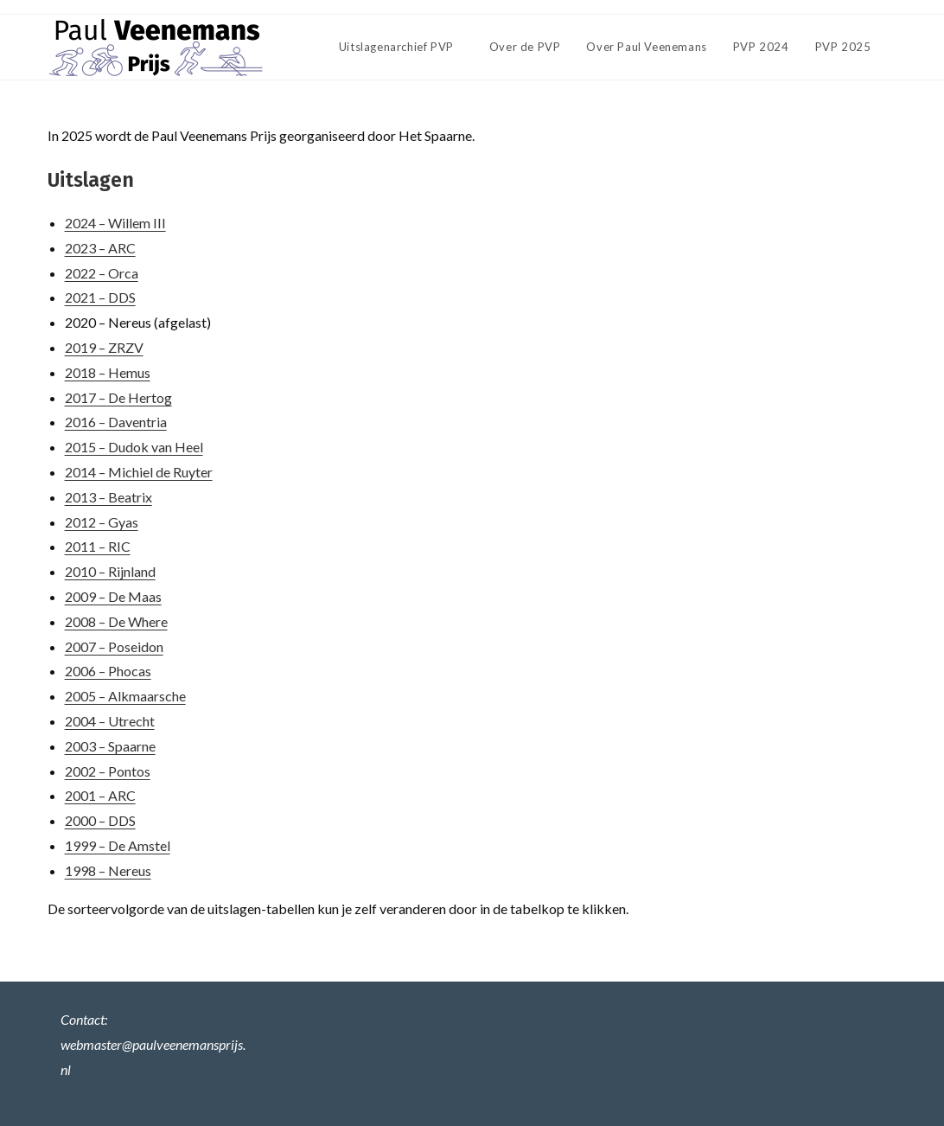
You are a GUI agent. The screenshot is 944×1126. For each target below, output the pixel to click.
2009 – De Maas (113, 596)
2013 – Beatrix (108, 497)
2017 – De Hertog (118, 397)
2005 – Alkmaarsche (125, 696)
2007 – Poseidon (114, 646)
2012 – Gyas (101, 522)
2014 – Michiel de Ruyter (139, 472)
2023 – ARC (100, 248)
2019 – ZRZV (104, 347)
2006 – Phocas (108, 670)
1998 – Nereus (108, 870)
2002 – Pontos (107, 771)
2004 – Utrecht (110, 721)
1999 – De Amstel (117, 845)
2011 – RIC (98, 546)
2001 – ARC (100, 795)
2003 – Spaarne (110, 746)
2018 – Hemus (107, 372)
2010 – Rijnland (110, 571)
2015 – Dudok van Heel (134, 446)
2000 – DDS (100, 820)
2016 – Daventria (116, 421)
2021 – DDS (100, 297)
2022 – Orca (101, 273)
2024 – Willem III (115, 222)
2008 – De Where (116, 621)
